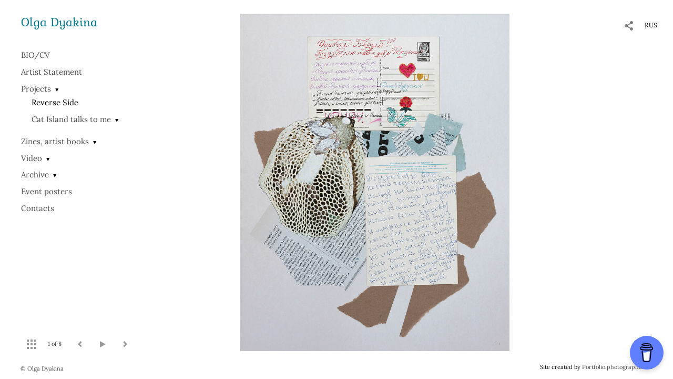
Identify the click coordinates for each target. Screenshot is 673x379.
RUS (651, 25)
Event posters (46, 191)
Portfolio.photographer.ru (617, 367)
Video (31, 158)
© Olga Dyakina (42, 368)
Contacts (37, 208)
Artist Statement (51, 72)
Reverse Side (55, 102)
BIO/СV (35, 55)
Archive (35, 174)
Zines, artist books (55, 141)
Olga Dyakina (59, 22)
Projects (36, 89)
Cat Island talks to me (71, 119)
